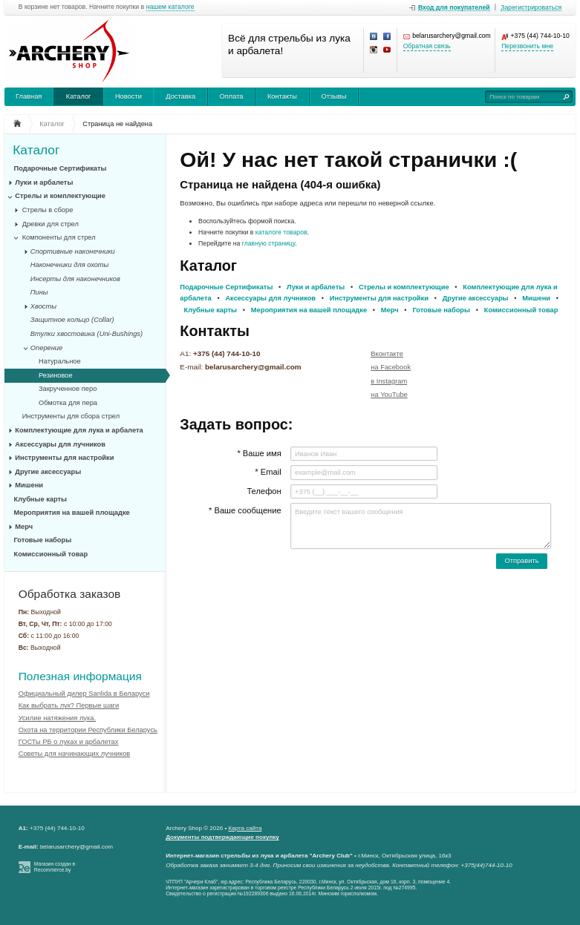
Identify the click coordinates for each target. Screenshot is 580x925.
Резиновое (56, 375)
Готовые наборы (43, 540)
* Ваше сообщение (245, 510)
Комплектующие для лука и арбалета (79, 430)
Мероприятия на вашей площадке (72, 512)
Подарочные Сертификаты (60, 168)
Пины (39, 292)
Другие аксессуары (48, 471)
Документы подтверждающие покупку (222, 837)
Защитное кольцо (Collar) (72, 319)
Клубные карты (41, 499)
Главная (29, 96)
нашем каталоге (170, 7)
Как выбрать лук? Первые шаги (69, 705)
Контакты (282, 96)
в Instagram (389, 381)
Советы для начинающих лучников (75, 753)
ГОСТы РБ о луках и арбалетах (69, 741)
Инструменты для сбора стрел (71, 416)
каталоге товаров (281, 232)
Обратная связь (427, 46)
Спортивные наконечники (72, 251)
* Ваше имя (259, 453)
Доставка (180, 96)
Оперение (46, 348)
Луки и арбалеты (44, 182)
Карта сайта (245, 828)
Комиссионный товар (51, 554)
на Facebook (391, 367)
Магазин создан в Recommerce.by (54, 867)
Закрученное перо (68, 388)
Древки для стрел (50, 224)
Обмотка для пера (68, 402)
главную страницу (269, 243)
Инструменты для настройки (64, 457)
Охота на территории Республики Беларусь (88, 730)
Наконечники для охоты (69, 265)
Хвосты (43, 306)
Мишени (29, 485)
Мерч (24, 526)
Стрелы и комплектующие (60, 196)
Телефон (264, 491)
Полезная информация (80, 676)
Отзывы (333, 96)
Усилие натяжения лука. (57, 718)
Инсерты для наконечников (75, 279)
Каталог (78, 96)
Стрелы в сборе (48, 210)
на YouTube (389, 394)
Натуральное (60, 361)
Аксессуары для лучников (60, 444)
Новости (128, 96)
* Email (268, 471)
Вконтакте (387, 354)
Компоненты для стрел (59, 237)
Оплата (232, 96)
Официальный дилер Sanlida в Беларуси (84, 693)
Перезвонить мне (527, 46)
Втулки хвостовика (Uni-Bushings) (86, 334)
